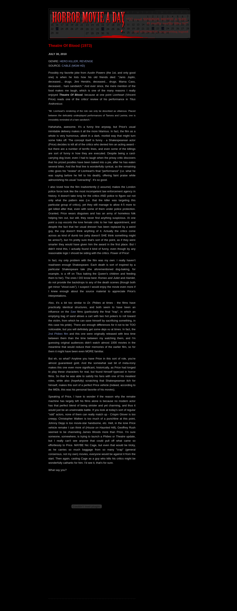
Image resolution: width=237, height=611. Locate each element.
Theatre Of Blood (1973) (70, 46)
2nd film (58, 333)
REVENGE (86, 61)
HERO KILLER (69, 61)
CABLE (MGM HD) (73, 65)
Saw (73, 311)
